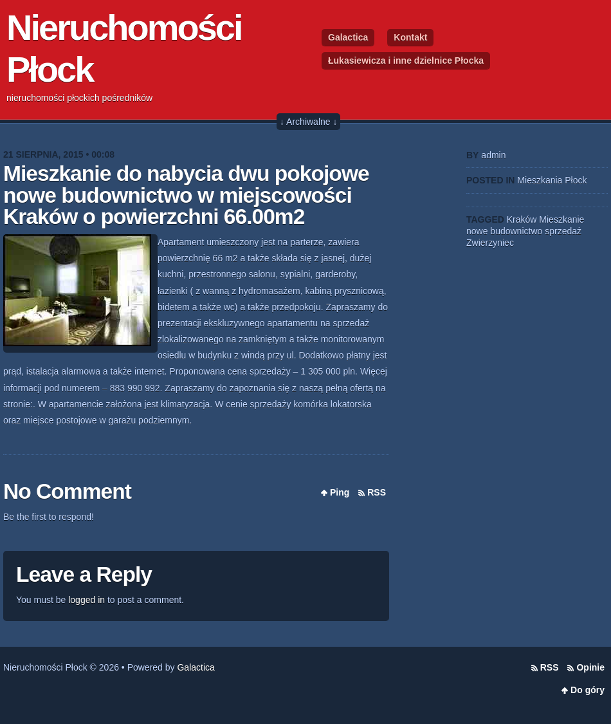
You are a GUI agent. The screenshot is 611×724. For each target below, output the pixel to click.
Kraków (522, 219)
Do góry (587, 690)
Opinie (590, 667)
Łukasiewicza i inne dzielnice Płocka (406, 60)
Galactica (348, 37)
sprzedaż (563, 231)
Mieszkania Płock (552, 180)
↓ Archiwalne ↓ (308, 121)
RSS (376, 492)
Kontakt (410, 37)
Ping (339, 492)
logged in (86, 600)
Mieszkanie (561, 219)
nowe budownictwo (504, 231)
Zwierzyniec (490, 242)
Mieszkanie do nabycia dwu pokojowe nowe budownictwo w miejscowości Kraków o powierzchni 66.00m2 (186, 195)
